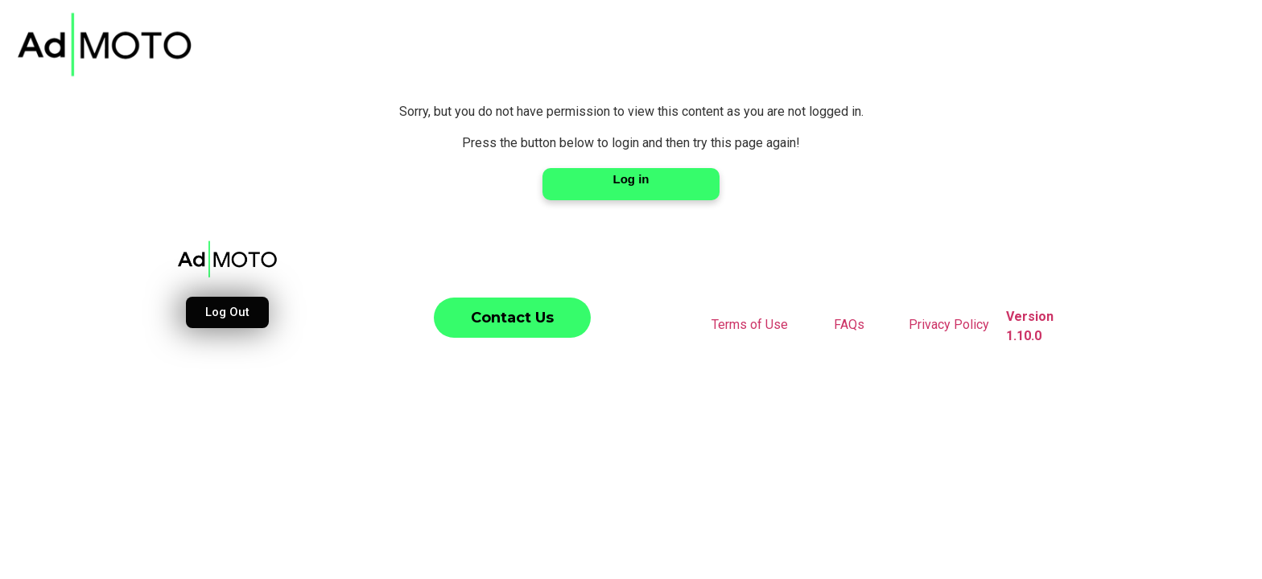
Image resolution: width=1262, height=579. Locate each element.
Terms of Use (749, 324)
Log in (631, 179)
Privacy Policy (949, 324)
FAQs (849, 324)
